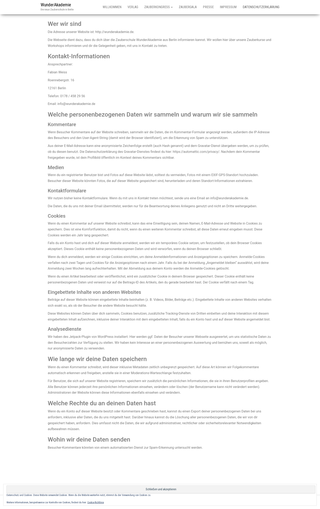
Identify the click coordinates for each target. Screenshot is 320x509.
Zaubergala (188, 7)
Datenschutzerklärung (261, 7)
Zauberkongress (158, 7)
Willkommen (112, 7)
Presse (208, 7)
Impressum (228, 7)
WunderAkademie (56, 4)
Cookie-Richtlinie (95, 502)
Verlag (133, 7)
